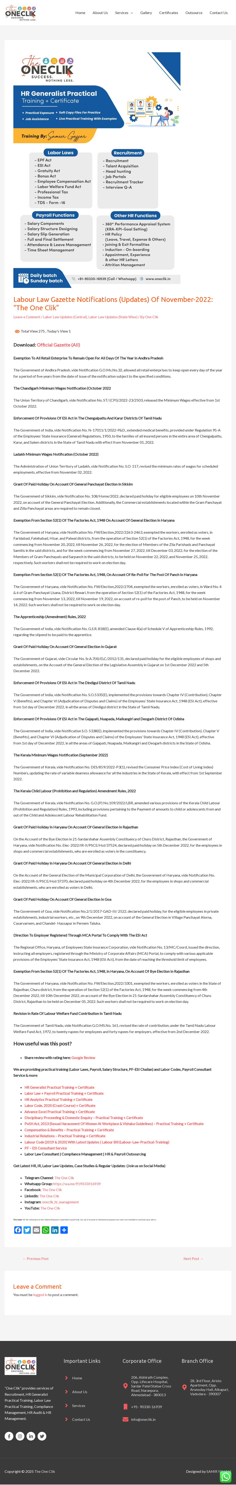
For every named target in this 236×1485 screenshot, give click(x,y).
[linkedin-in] (32, 1436)
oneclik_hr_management (61, 1202)
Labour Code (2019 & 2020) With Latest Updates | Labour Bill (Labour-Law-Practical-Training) (99, 1142)
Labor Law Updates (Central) (67, 317)
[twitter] (43, 1436)
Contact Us (219, 12)
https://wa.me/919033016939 (77, 1183)
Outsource (194, 12)
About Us (100, 12)
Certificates (168, 12)
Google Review (83, 1057)
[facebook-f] (10, 1436)
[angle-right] (73, 1378)
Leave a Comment (27, 317)
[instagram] (21, 1436)
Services (121, 12)
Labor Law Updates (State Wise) (116, 317)
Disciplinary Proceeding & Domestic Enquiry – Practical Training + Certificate (85, 1117)
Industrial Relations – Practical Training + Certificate (65, 1135)
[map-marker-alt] (147, 1386)
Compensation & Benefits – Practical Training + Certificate (70, 1129)
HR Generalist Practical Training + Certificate (60, 1087)
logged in (40, 1295)
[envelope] (139, 1420)
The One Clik (64, 1177)
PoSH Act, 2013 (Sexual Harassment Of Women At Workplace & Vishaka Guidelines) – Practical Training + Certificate (117, 1123)
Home (80, 12)
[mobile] (142, 1407)
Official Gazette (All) (58, 344)
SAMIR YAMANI (217, 1471)
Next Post (193, 1258)
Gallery (146, 12)
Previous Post (36, 1258)
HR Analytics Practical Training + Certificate (59, 1099)
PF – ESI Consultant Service (45, 1148)
